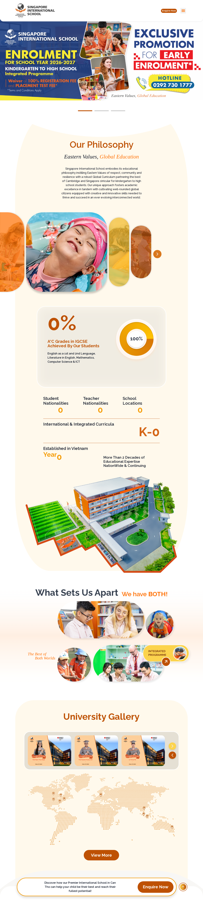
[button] (166, 11)
